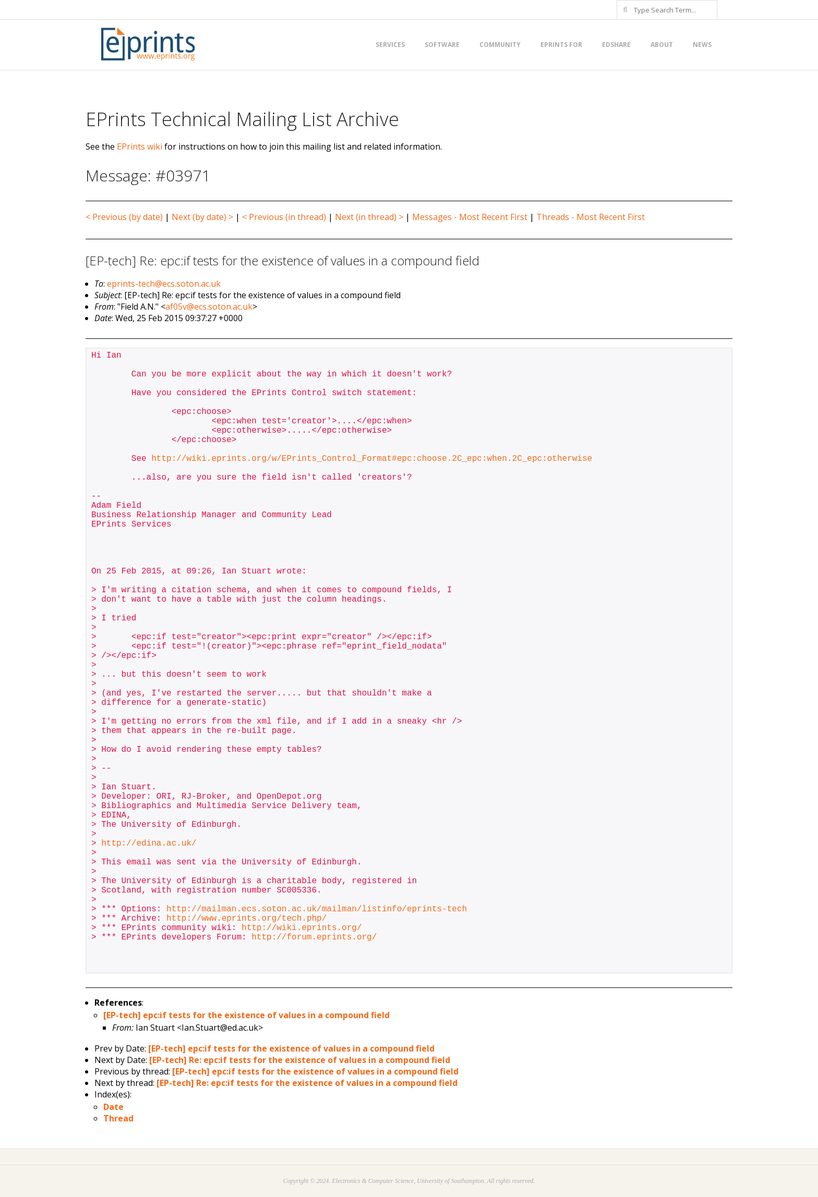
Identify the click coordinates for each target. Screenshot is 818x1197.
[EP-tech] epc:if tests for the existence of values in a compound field (246, 1015)
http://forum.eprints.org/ (314, 937)
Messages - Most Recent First (469, 217)
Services (390, 44)
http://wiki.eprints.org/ (302, 928)
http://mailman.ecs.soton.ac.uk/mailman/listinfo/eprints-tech (316, 909)
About (662, 44)
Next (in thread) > (369, 217)
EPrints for (561, 44)
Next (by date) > (202, 217)
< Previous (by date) (124, 217)
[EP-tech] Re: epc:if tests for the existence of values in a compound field (299, 1060)
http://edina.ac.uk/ (148, 843)
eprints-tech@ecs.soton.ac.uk (164, 283)
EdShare (616, 44)
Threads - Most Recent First (590, 217)
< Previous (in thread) (284, 217)
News (702, 44)
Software (442, 44)
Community (500, 44)
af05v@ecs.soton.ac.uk (208, 306)
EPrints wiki (139, 146)
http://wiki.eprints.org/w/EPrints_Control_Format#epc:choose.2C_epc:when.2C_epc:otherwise (371, 458)
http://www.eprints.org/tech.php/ (246, 918)
